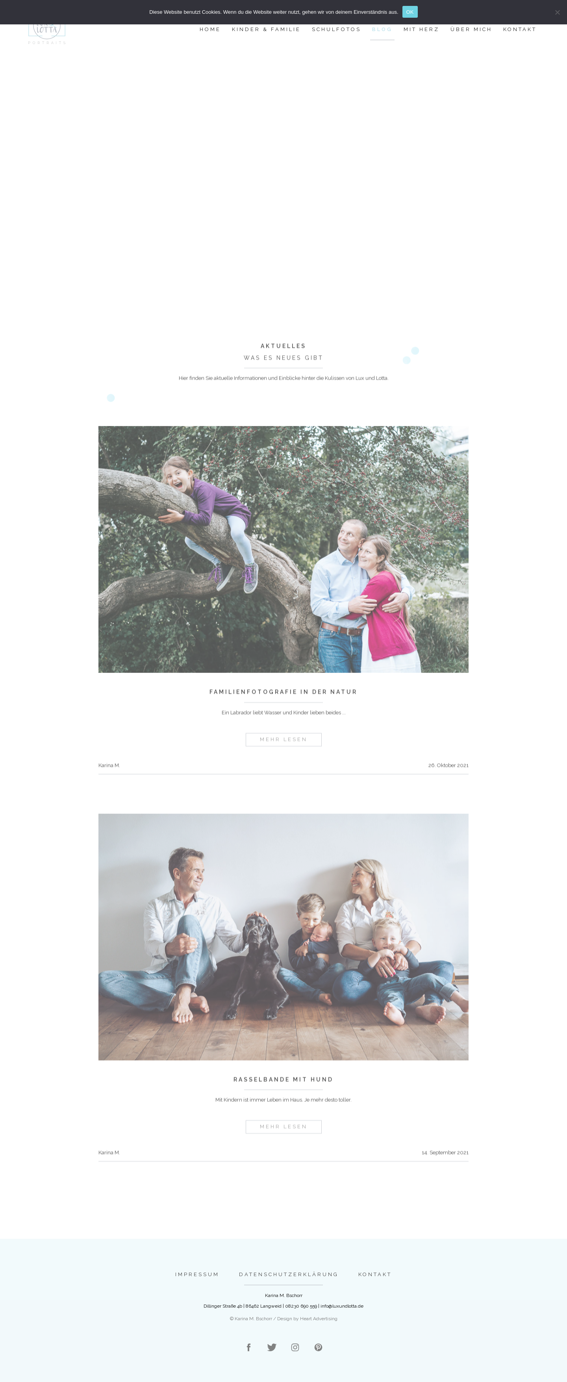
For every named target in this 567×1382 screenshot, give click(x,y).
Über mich (471, 29)
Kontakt (520, 29)
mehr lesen (284, 751)
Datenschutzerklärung (289, 1274)
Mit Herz (421, 29)
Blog (382, 29)
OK (410, 12)
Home (210, 29)
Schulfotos (336, 29)
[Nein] (557, 12)
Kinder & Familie (266, 29)
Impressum (197, 1274)
